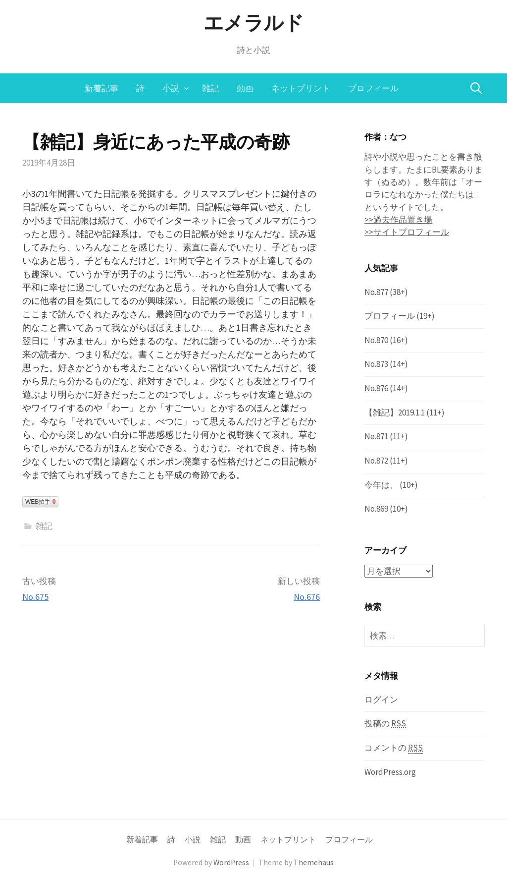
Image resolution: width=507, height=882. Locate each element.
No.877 (376, 292)
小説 (170, 88)
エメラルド (253, 22)
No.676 (307, 596)
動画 (245, 88)
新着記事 (101, 88)
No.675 (35, 596)
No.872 (376, 460)
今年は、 (381, 484)
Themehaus (314, 862)
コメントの (393, 748)
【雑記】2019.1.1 (394, 412)
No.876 (376, 388)
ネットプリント (300, 88)
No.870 (376, 340)
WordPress (231, 862)
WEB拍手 (40, 501)
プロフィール (373, 88)
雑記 (210, 88)
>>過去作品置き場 (398, 219)
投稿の (385, 723)
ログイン (381, 699)
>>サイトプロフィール (406, 232)
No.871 (376, 436)
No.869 (376, 508)
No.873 (376, 363)
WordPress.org (390, 771)
